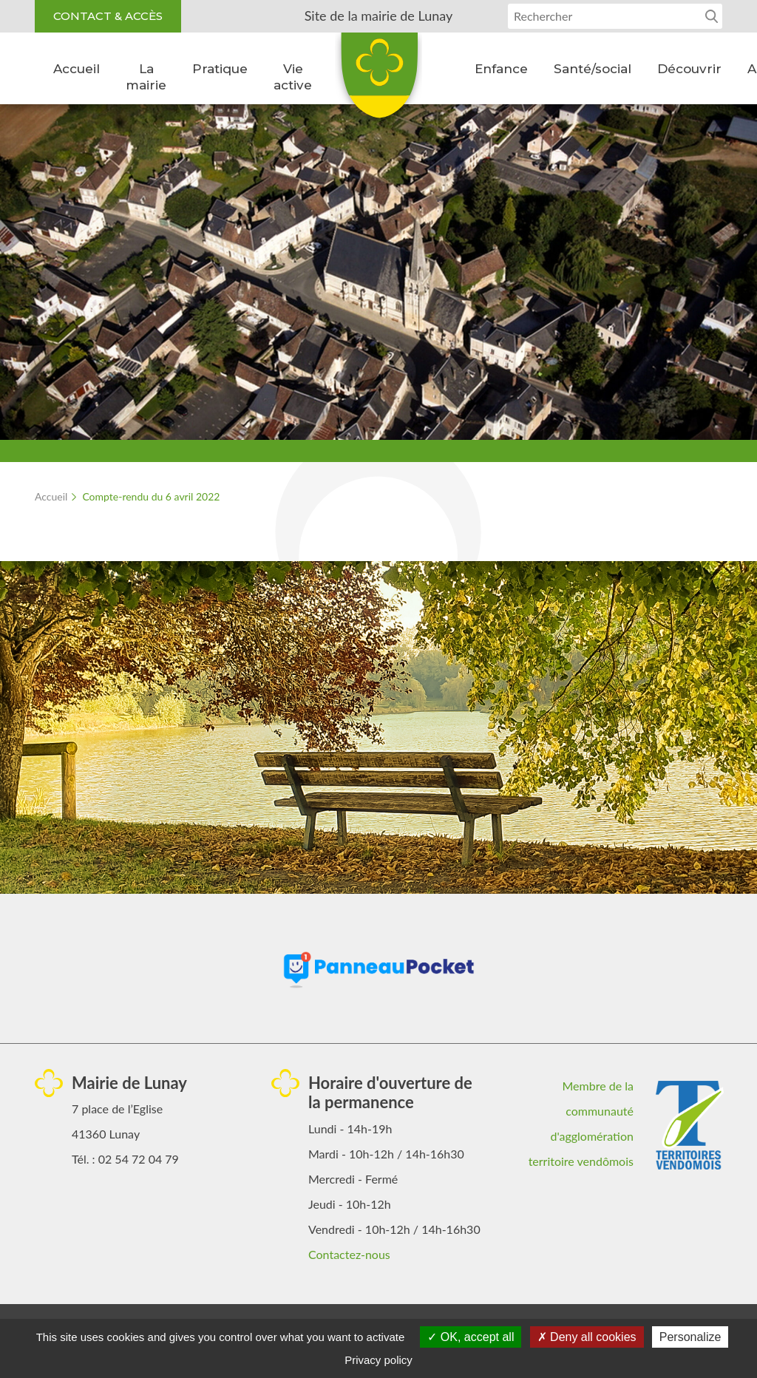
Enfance (501, 68)
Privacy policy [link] (378, 1360)
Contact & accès (108, 16)
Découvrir (689, 68)
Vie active (293, 76)
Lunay (378, 81)
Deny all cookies (587, 1337)
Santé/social (592, 68)
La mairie (146, 76)
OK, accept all (470, 1337)
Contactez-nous (349, 1254)
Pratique (220, 68)
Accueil (76, 68)
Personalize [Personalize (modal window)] (690, 1337)
